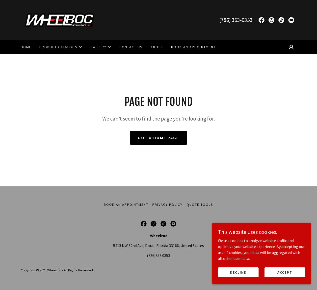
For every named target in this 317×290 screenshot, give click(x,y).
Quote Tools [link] (199, 204)
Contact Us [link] (131, 47)
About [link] (157, 47)
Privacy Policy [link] (167, 204)
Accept (284, 272)
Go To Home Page (158, 137)
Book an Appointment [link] (193, 47)
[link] (60, 19)
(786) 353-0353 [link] (236, 19)
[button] (60, 47)
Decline (238, 272)
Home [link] (26, 47)
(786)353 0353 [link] (158, 255)
